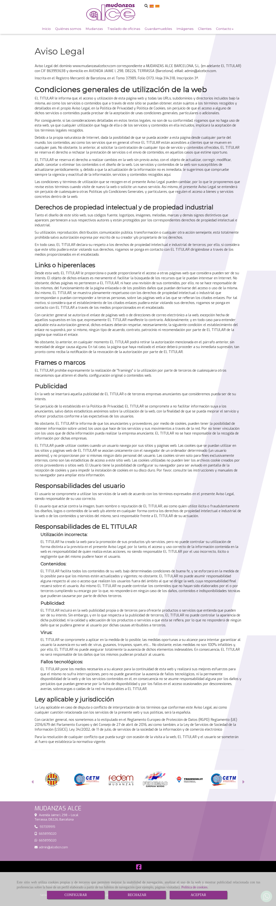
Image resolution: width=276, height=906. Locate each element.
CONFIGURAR (75, 895)
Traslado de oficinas (123, 29)
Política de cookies (194, 887)
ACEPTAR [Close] (198, 895)
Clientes (205, 29)
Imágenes (185, 29)
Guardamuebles (158, 29)
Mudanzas (94, 29)
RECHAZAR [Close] (137, 895)
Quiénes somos (68, 29)
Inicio (46, 29)
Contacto (225, 29)
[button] (33, 782)
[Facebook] (138, 868)
